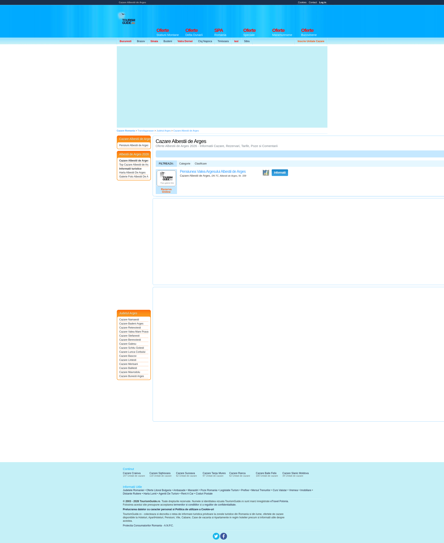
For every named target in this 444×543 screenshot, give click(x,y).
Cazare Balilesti (128, 368)
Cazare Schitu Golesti (131, 347)
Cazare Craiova (132, 473)
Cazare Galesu (127, 343)
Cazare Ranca (237, 473)
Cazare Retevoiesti (130, 327)
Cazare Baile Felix (266, 473)
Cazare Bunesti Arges (131, 376)
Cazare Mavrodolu (129, 372)
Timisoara (223, 41)
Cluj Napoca (205, 41)
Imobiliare (305, 490)
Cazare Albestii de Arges (133, 160)
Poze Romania (209, 490)
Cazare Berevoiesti (130, 339)
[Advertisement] (157, 87)
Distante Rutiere (132, 493)
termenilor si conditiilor (186, 504)
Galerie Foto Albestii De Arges (133, 176)
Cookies (302, 2)
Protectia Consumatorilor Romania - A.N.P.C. (148, 525)
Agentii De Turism (169, 493)
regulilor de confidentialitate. (220, 504)
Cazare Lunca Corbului (132, 351)
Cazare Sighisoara (160, 473)
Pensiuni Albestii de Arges (133, 145)
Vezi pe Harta (266, 172)
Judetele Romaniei (133, 490)
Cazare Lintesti (127, 360)
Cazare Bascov (128, 355)
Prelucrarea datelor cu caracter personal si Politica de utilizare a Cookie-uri (168, 509)
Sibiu (247, 41)
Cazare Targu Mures (214, 473)
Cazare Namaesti (129, 319)
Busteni (168, 41)
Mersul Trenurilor (260, 490)
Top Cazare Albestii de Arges (133, 164)
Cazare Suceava (185, 473)
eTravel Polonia (279, 501)
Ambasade (179, 490)
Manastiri (193, 490)
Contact (313, 2)
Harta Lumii (149, 493)
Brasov (141, 41)
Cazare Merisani (128, 364)
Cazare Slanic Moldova (296, 473)
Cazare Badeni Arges (131, 323)
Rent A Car (187, 493)
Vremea (293, 490)
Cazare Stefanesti (129, 335)
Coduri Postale (204, 493)
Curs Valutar (280, 490)
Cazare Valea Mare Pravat (133, 331)
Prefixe (245, 490)
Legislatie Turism (229, 490)
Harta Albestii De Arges (132, 172)
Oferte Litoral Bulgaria (158, 490)
